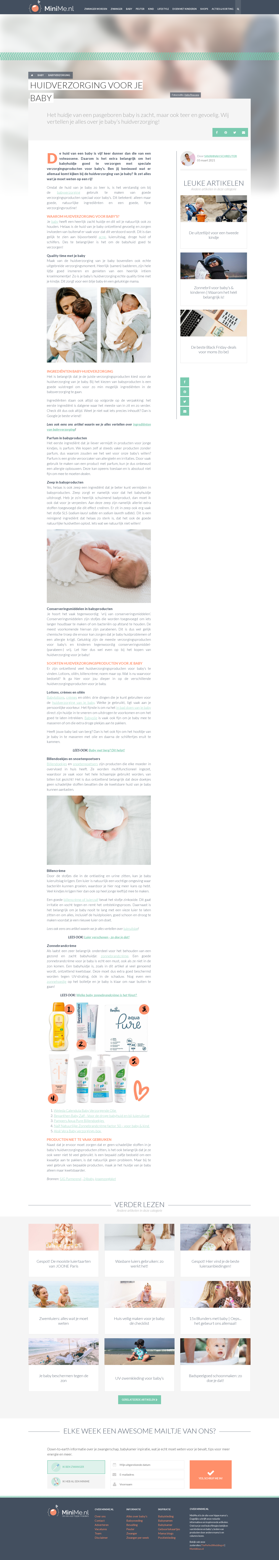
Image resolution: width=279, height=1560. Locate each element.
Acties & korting (222, 8)
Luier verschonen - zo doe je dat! (107, 937)
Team (98, 1533)
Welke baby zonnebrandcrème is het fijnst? (106, 995)
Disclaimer (101, 1537)
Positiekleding (167, 1537)
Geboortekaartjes (169, 1529)
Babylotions (55, 697)
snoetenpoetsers (85, 764)
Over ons (100, 1516)
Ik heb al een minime (70, 1481)
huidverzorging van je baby (73, 702)
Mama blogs (165, 1533)
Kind (151, 8)
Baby (129, 8)
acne (102, 237)
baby (54, 221)
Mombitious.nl (197, 1548)
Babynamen (165, 1520)
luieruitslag (130, 929)
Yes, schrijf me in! (210, 1474)
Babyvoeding (134, 1520)
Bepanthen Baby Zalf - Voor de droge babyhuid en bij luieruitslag (101, 1116)
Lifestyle (163, 8)
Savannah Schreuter (220, 156)
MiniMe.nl (54, 7)
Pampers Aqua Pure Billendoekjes (79, 1121)
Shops (204, 8)
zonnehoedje (56, 981)
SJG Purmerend (70, 1179)
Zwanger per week (137, 1537)
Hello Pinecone (192, 94)
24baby (88, 1179)
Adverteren (102, 1524)
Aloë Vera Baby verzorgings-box (78, 1131)
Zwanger (116, 8)
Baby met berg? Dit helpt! (107, 750)
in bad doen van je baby (133, 707)
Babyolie (91, 718)
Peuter (140, 8)
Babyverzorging (59, 75)
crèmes (71, 697)
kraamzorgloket (105, 1179)
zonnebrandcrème (114, 956)
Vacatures (101, 1529)
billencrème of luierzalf (81, 900)
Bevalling (132, 1524)
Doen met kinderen (184, 8)
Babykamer (165, 1524)
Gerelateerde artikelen (139, 1399)
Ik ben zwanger (67, 1467)
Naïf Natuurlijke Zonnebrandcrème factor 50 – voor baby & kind (102, 1126)
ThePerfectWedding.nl (212, 1545)
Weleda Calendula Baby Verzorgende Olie (85, 1110)
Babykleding (166, 1516)
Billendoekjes (57, 764)
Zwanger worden (95, 8)
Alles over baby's (136, 1516)
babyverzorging (68, 192)
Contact (100, 1520)
